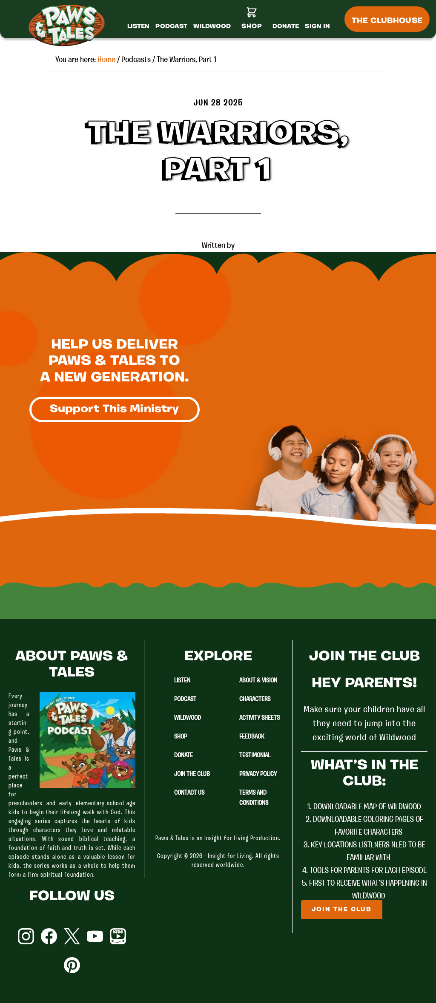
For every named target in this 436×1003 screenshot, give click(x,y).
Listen (182, 680)
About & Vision (258, 680)
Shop (180, 736)
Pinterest (72, 965)
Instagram (26, 936)
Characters (254, 699)
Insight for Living (230, 856)
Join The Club (192, 774)
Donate (183, 755)
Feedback (251, 736)
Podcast (185, 699)
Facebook (49, 936)
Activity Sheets (259, 718)
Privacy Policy (258, 774)
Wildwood (187, 718)
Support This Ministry (114, 409)
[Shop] (252, 21)
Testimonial (254, 755)
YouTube (95, 936)
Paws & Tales (70, 25)
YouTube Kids (118, 936)
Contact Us (189, 793)
